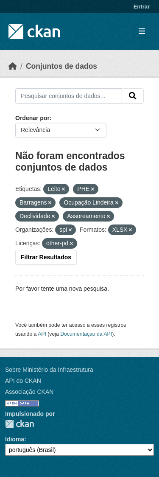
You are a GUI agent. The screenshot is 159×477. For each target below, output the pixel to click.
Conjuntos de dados (61, 66)
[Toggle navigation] (142, 31)
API (42, 334)
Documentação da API (86, 334)
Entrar (142, 6)
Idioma (14, 439)
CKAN (19, 423)
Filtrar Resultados (46, 257)
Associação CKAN (29, 391)
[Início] (12, 66)
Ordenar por (32, 118)
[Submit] (133, 96)
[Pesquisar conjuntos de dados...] (68, 96)
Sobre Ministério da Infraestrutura (49, 369)
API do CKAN (23, 380)
